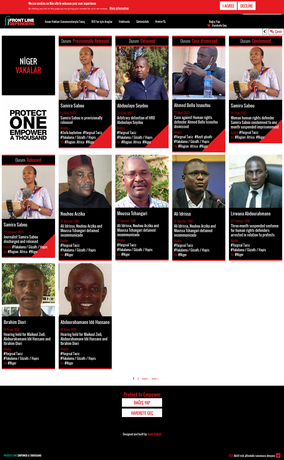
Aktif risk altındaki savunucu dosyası (252, 455)
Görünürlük (142, 21)
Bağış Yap (214, 21)
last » (155, 378)
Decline (246, 6)
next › (145, 378)
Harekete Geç (219, 25)
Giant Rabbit (154, 434)
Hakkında (124, 21)
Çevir (278, 31)
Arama (160, 21)
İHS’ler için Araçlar (101, 21)
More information (119, 8)
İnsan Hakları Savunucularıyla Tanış (65, 21)
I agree (228, 6)
